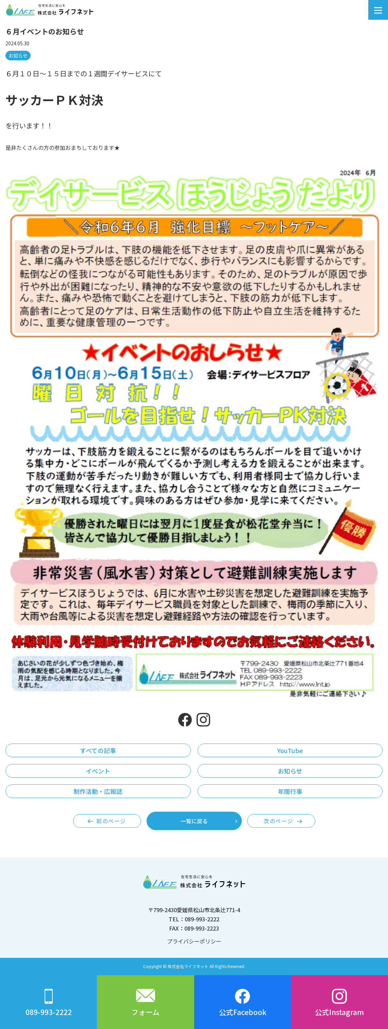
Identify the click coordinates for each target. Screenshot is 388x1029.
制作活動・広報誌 (97, 791)
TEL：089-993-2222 (194, 919)
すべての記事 (98, 750)
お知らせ (18, 55)
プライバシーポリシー (194, 941)
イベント (98, 770)
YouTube (290, 750)
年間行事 (290, 791)
